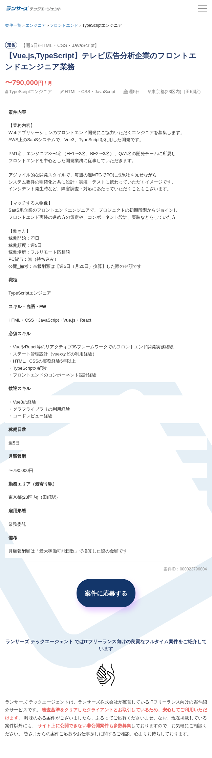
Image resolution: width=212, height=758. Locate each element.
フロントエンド (64, 25)
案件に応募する (106, 593)
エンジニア (35, 25)
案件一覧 (13, 25)
